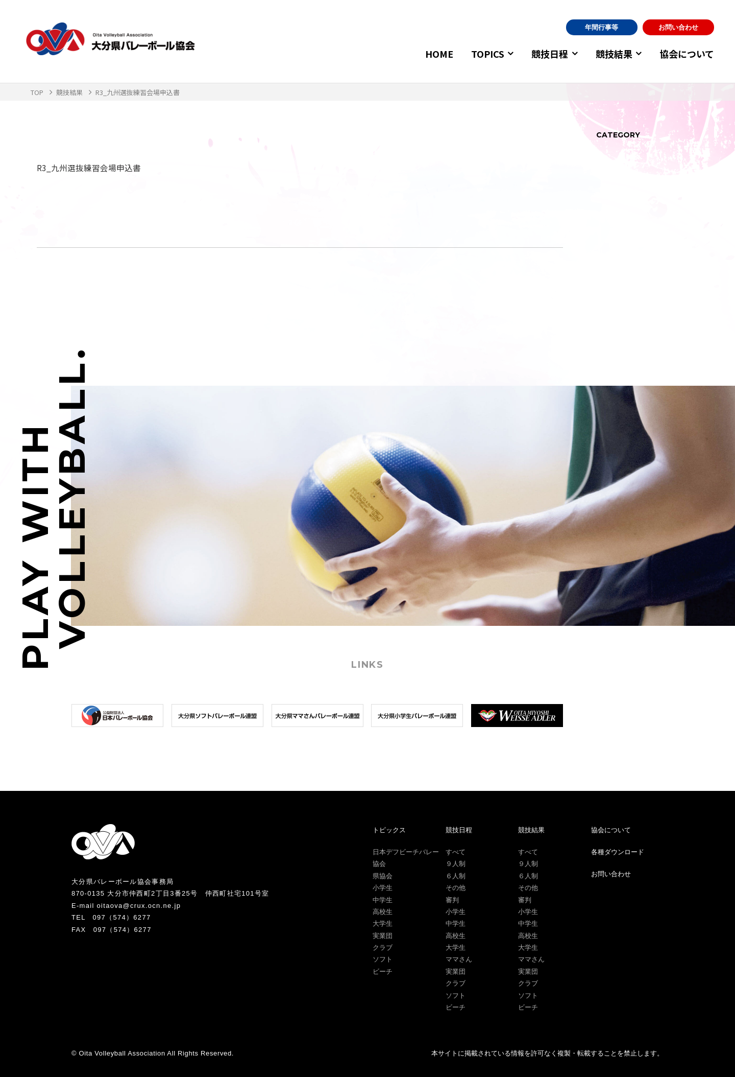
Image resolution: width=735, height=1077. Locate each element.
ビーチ (383, 971)
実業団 (383, 935)
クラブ (383, 947)
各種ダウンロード (617, 852)
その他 (455, 888)
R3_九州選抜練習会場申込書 (89, 167)
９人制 (455, 864)
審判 (452, 899)
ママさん (459, 959)
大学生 (383, 923)
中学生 (383, 899)
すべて (455, 852)
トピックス (389, 829)
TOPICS (480, 53)
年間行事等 (601, 27)
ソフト (383, 959)
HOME (432, 53)
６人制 (455, 876)
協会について (686, 53)
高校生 (383, 912)
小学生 (383, 888)
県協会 (383, 876)
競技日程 (545, 53)
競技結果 (611, 53)
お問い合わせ (678, 27)
